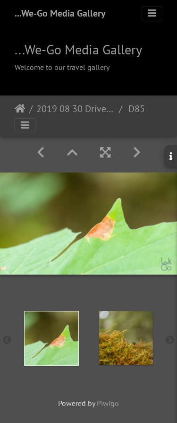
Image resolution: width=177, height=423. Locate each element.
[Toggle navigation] (152, 13)
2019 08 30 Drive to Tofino (75, 109)
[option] (51, 338)
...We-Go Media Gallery (60, 13)
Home (20, 109)
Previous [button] (7, 340)
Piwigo (108, 403)
